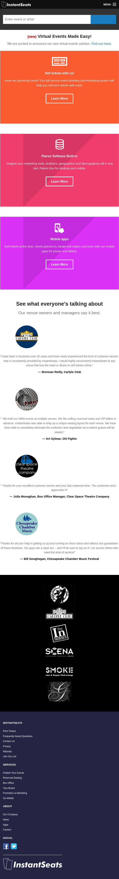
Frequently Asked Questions (18, 736)
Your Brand (9, 788)
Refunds (7, 751)
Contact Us (9, 741)
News (6, 819)
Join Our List (9, 756)
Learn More (59, 98)
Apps (5, 824)
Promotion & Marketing (15, 793)
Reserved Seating (12, 777)
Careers (7, 829)
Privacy (7, 746)
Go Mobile (8, 798)
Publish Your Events (13, 773)
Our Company (10, 814)
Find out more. (101, 43)
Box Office (8, 783)
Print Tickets (9, 731)
